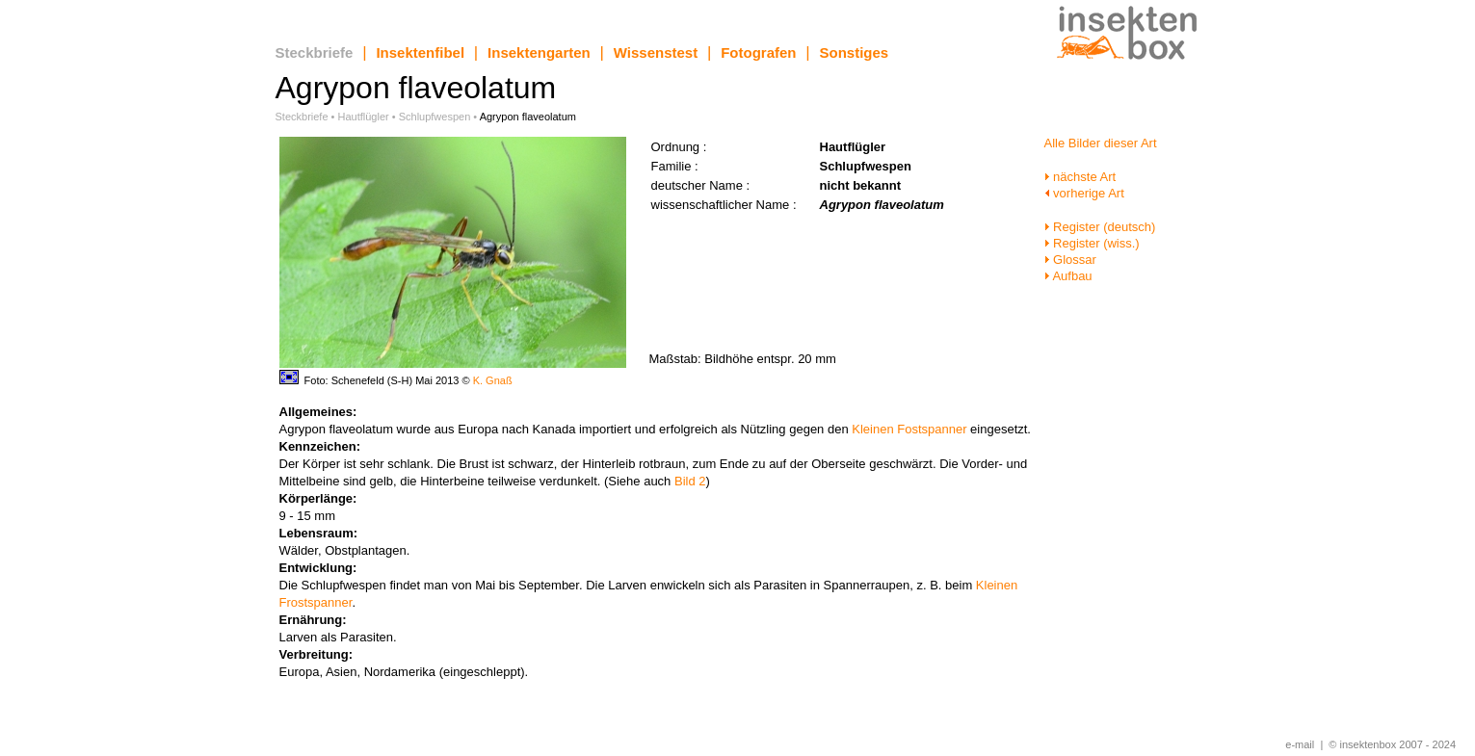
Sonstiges (854, 52)
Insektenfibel (420, 52)
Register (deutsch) (1100, 227)
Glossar (1070, 259)
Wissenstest (656, 52)
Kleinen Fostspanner (909, 429)
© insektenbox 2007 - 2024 (1392, 744)
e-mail (1299, 744)
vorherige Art (1084, 193)
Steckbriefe (315, 52)
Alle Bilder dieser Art (1100, 143)
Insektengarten (539, 52)
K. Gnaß (493, 380)
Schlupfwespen (435, 116)
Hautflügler (363, 116)
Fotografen (758, 52)
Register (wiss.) (1092, 243)
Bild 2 (690, 481)
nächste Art (1080, 176)
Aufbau (1068, 276)
